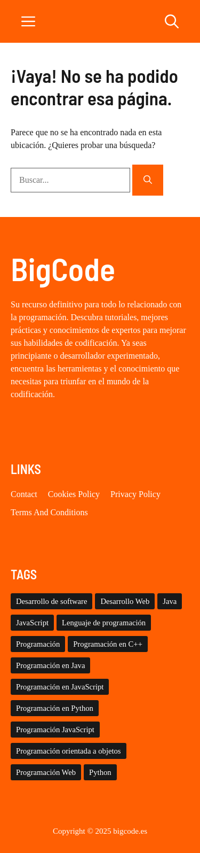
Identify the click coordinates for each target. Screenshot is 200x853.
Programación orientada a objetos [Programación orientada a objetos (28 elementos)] (68, 751)
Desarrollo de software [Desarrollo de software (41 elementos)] (51, 601)
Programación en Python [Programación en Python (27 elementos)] (54, 708)
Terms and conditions (49, 512)
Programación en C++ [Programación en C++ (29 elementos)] (107, 644)
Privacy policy (135, 494)
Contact (24, 494)
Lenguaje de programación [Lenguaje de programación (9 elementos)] (104, 622)
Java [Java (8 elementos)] (170, 601)
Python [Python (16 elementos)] (100, 772)
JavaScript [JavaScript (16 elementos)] (32, 622)
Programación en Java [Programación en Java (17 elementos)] (50, 665)
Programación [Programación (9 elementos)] (38, 644)
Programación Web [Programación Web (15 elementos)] (46, 772)
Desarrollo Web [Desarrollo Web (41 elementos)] (124, 601)
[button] (171, 21)
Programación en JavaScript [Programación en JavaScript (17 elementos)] (59, 687)
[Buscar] (147, 180)
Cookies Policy (74, 494)
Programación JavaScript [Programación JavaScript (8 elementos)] (55, 729)
